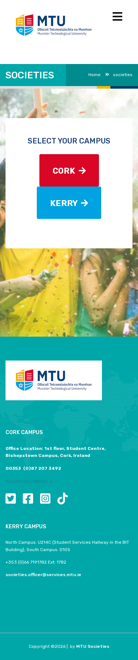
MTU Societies (92, 646)
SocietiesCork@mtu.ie (29, 481)
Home (94, 74)
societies (118, 74)
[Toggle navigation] (117, 16)
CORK (69, 171)
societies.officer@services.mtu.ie (43, 574)
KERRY (69, 203)
